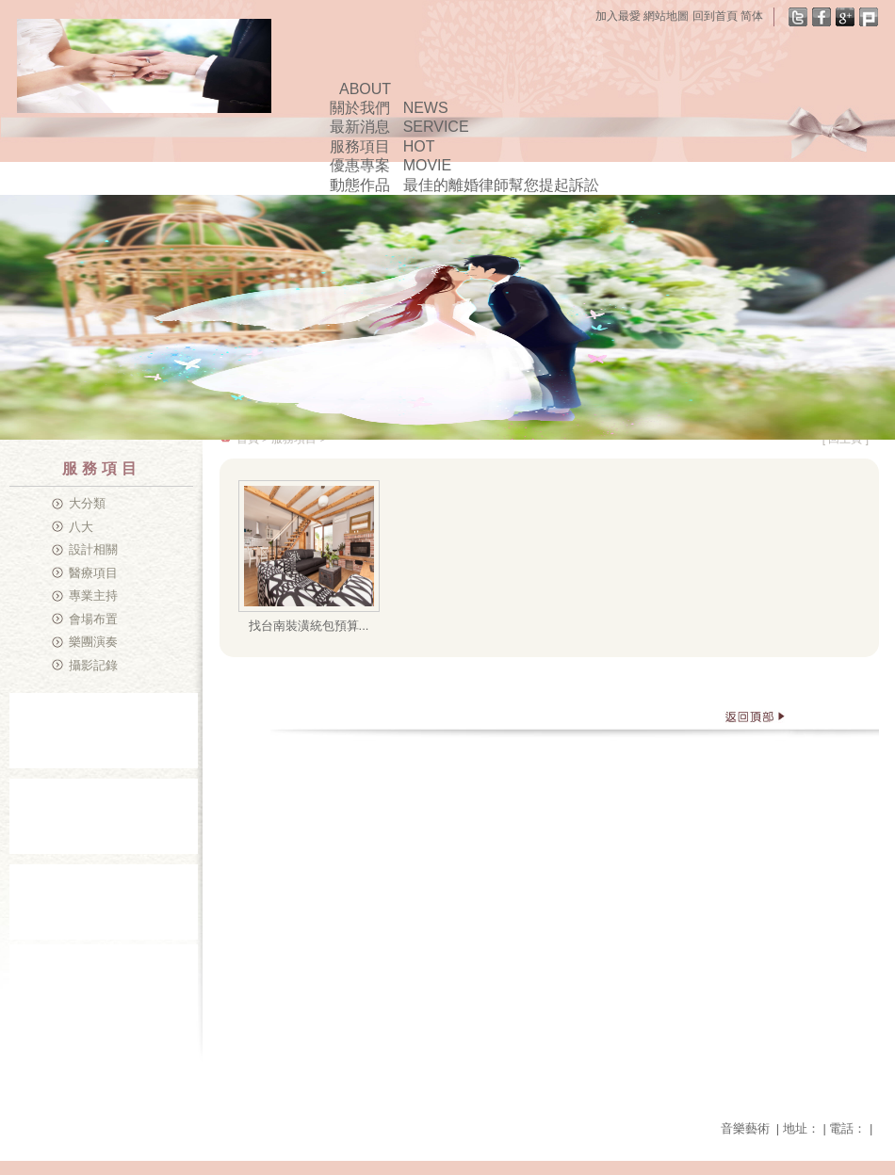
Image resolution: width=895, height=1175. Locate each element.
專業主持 (93, 595)
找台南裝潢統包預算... (309, 626)
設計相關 (93, 549)
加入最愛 (618, 16)
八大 (81, 527)
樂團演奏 (93, 642)
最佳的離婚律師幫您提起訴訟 (501, 185)
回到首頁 (715, 16)
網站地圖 (666, 16)
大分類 (87, 503)
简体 (751, 16)
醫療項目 (93, 573)
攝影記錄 (93, 665)
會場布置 (93, 619)
